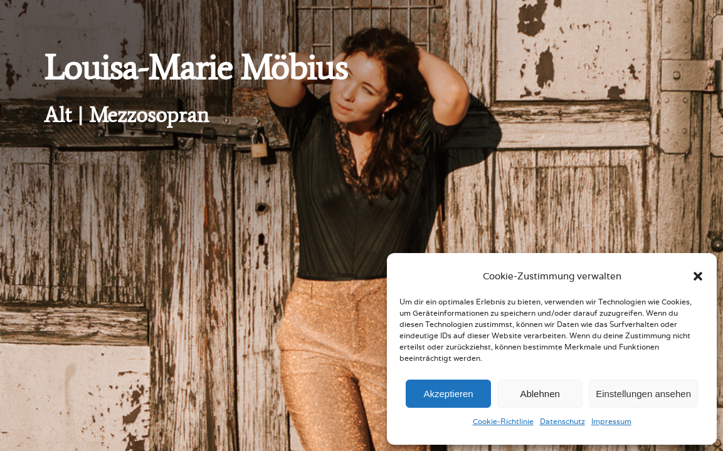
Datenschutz (562, 421)
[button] (698, 276)
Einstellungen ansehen (643, 393)
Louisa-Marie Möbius (195, 67)
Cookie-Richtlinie (503, 421)
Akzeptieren (448, 393)
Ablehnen (539, 393)
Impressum (611, 421)
